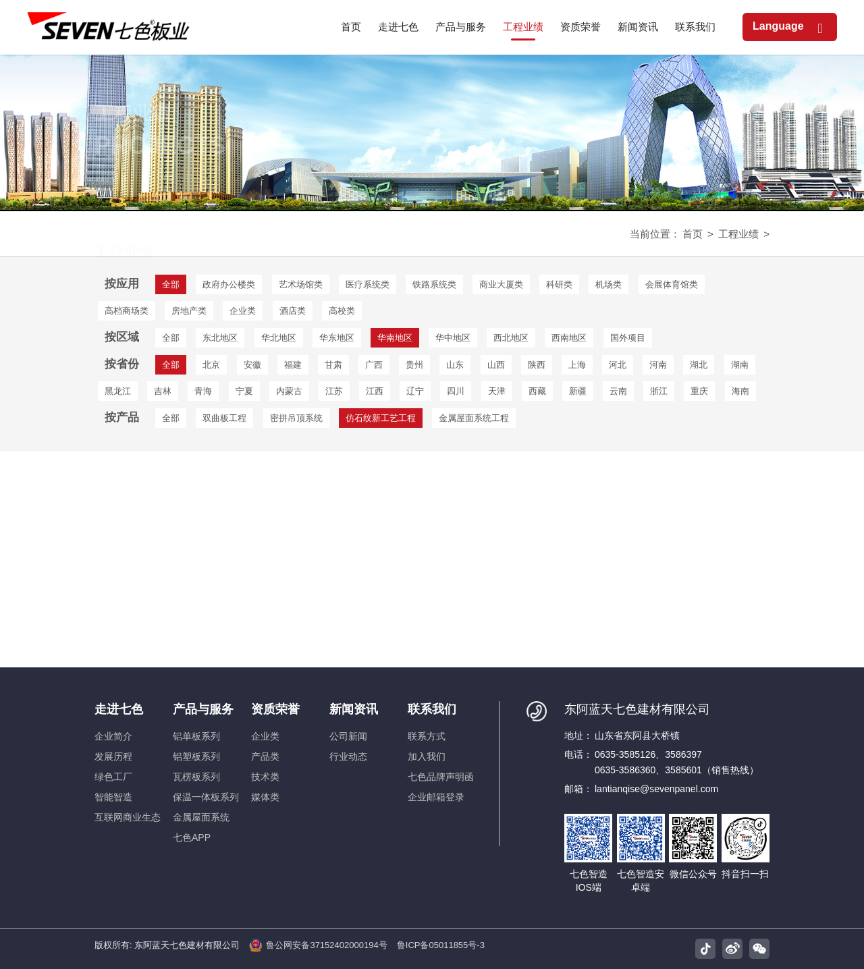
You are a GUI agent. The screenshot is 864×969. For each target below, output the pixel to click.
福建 (293, 365)
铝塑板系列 (196, 756)
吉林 (162, 391)
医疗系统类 (367, 284)
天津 (497, 391)
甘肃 (333, 365)
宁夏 (244, 391)
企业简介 (113, 736)
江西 (374, 391)
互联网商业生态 (127, 817)
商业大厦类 (501, 284)
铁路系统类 (434, 284)
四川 (455, 391)
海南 (740, 391)
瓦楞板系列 (196, 776)
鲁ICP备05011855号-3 (441, 945)
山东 (455, 365)
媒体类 (265, 797)
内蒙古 (289, 391)
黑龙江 (118, 391)
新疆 (578, 391)
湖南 (740, 365)
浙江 (659, 391)
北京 (211, 365)
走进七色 (118, 709)
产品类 (265, 756)
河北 (617, 365)
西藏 (537, 391)
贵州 (414, 365)
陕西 (536, 365)
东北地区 (220, 338)
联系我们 (432, 709)
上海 (577, 365)
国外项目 (627, 338)
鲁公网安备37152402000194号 (318, 945)
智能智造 (113, 797)
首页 (692, 234)
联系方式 (427, 736)
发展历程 (113, 756)
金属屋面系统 (201, 817)
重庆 (699, 391)
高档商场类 (126, 311)
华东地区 (336, 338)
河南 (658, 365)
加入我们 (427, 756)
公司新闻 (348, 736)
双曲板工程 (224, 418)
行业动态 (348, 756)
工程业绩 (738, 234)
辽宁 (415, 391)
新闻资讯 (353, 709)
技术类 (265, 776)
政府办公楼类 (228, 284)
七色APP (192, 837)
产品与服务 (203, 709)
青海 (203, 391)
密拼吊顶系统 (296, 418)
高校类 (342, 311)
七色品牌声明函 (441, 776)
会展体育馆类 (671, 284)
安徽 (252, 365)
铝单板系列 (196, 736)
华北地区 (278, 338)
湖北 (698, 365)
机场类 (608, 284)
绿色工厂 (113, 776)
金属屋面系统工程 (474, 418)
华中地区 (452, 338)
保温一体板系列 (206, 797)
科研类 (559, 284)
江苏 (334, 391)
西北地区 (511, 338)
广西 (374, 365)
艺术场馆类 (301, 284)
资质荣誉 (275, 709)
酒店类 (292, 311)
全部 (171, 338)
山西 (496, 365)
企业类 (243, 311)
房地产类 (189, 311)
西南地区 (569, 338)
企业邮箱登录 (436, 797)
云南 (618, 391)
